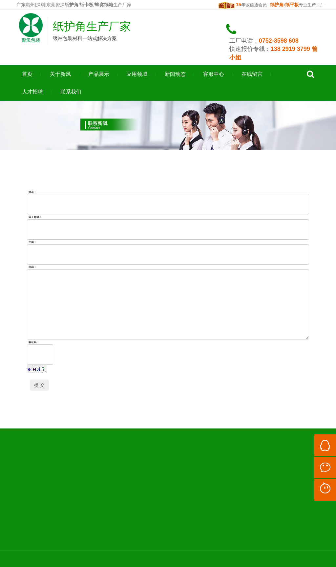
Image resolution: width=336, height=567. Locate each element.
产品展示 (98, 74)
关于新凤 (60, 74)
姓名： (32, 191)
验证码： (34, 341)
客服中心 (213, 74)
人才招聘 (32, 92)
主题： (32, 242)
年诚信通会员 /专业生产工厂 (271, 4)
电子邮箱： (35, 216)
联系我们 (70, 92)
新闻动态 (175, 74)
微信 (325, 467)
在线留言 (252, 74)
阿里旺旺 (325, 490)
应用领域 (136, 74)
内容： (32, 267)
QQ (325, 445)
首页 (27, 74)
